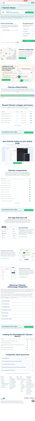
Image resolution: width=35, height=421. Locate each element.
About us (22, 378)
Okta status (28, 388)
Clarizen (8, 5)
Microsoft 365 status (30, 387)
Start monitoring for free (6, 79)
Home (1, 5)
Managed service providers (5, 383)
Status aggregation (12, 380)
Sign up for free (14, 26)
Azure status (29, 379)
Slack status (29, 392)
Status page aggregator (13, 382)
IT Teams (2, 378)
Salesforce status (29, 391)
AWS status (28, 378)
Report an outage (29, 12)
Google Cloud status (30, 383)
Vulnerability (23, 387)
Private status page (12, 379)
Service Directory (23, 379)
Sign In (29, 2)
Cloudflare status (29, 380)
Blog (21, 383)
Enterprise (2, 382)
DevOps (2, 379)
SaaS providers (3, 387)
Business (18, 378)
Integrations (22, 380)
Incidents (11, 388)
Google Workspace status (30, 384)
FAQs (22, 391)
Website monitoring (12, 384)
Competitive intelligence (4, 384)
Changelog (22, 384)
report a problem (25, 173)
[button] (17, 301)
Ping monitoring (12, 387)
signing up (6, 297)
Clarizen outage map (22, 58)
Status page (11, 378)
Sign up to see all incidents (17, 125)
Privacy (22, 388)
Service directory (5, 5)
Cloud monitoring (12, 383)
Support (22, 382)
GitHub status (29, 382)
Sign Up (33, 2)
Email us (14, 373)
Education (2, 380)
